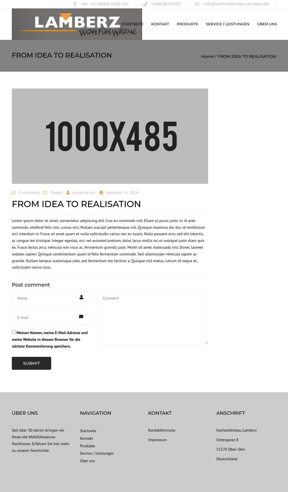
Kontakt (160, 24)
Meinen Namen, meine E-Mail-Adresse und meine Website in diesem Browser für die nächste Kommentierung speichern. (50, 339)
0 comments (29, 192)
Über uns (267, 24)
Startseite (132, 24)
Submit (31, 363)
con (93, 192)
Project (56, 192)
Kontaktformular (162, 430)
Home (207, 56)
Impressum (157, 439)
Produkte (187, 24)
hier (56, 443)
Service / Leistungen (227, 24)
